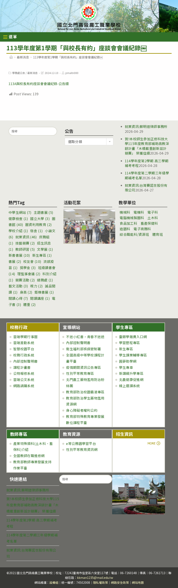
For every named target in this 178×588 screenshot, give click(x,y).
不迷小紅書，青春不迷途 (85, 336)
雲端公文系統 (23, 379)
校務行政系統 (23, 355)
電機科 (139, 212)
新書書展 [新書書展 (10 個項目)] (19, 255)
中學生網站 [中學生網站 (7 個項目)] (20, 212)
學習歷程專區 (129, 342)
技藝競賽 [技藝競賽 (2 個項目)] (25, 243)
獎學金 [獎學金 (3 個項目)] (28, 267)
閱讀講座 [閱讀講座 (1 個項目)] (40, 298)
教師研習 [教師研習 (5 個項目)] (25, 249)
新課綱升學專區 (131, 373)
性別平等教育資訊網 (81, 449)
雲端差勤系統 (23, 342)
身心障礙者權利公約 (81, 410)
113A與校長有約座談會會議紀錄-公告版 (39, 83)
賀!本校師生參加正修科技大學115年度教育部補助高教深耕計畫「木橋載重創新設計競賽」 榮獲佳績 (147, 146)
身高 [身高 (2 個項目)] (26, 292)
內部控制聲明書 (25, 361)
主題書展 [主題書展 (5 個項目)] (43, 212)
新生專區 (126, 348)
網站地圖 (138, 582)
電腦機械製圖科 (132, 217)
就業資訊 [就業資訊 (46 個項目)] (26, 236)
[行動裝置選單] (10, 37)
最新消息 (32, 73)
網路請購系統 (23, 385)
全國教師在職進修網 (29, 455)
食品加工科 (128, 223)
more (127, 443)
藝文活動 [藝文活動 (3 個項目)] (18, 285)
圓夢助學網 (128, 361)
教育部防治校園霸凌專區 (85, 391)
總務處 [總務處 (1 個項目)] (45, 279)
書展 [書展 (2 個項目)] (15, 261)
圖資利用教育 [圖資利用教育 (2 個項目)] (38, 224)
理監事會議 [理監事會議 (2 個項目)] (28, 273)
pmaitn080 (71, 73)
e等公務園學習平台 (81, 443)
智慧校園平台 (23, 348)
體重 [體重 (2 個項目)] (29, 304)
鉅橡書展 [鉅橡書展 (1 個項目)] (44, 292)
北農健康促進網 (131, 379)
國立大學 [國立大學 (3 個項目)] (40, 218)
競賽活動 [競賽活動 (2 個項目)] (25, 279)
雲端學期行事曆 (25, 336)
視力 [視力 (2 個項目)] (36, 285)
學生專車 (126, 367)
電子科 (152, 212)
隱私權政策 (100, 582)
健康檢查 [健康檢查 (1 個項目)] (18, 218)
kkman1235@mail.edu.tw (95, 577)
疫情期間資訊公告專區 (83, 367)
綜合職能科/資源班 (134, 234)
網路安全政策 (120, 582)
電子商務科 (142, 228)
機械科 (125, 212)
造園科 (125, 228)
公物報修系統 (23, 373)
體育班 (157, 234)
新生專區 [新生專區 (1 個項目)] (42, 255)
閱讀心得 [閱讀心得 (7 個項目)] (18, 298)
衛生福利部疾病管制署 (83, 348)
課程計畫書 (22, 367)
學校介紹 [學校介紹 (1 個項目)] (18, 230)
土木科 (152, 217)
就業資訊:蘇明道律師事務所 (146, 126)
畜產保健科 (149, 223)
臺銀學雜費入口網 (133, 336)
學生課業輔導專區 (133, 355)
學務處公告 (18, 73)
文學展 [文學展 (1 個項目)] (45, 249)
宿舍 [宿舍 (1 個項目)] (36, 230)
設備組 (53, 582)
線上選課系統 (129, 385)
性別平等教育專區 (80, 373)
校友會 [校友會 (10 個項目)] (32, 261)
